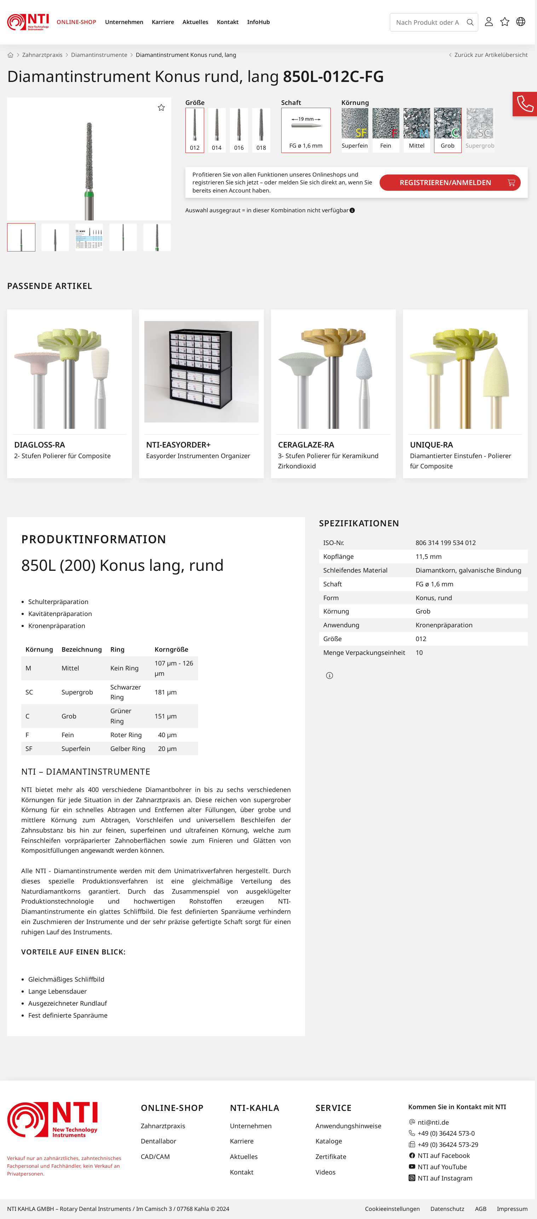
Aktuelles (195, 22)
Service (334, 1107)
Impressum (512, 1209)
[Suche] (471, 22)
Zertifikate (331, 1156)
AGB (480, 1209)
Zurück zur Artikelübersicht (488, 55)
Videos (326, 1172)
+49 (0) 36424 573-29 (443, 1144)
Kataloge (329, 1141)
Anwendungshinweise (348, 1126)
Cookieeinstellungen (392, 1209)
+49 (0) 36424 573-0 (441, 1133)
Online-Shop (172, 1107)
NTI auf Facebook (439, 1156)
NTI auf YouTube (437, 1167)
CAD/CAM (155, 1156)
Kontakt (228, 22)
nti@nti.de (428, 1122)
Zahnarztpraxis (163, 1126)
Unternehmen (124, 22)
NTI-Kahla (254, 1107)
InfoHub (258, 22)
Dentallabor (158, 1141)
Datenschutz (447, 1209)
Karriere (163, 22)
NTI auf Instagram (440, 1178)
